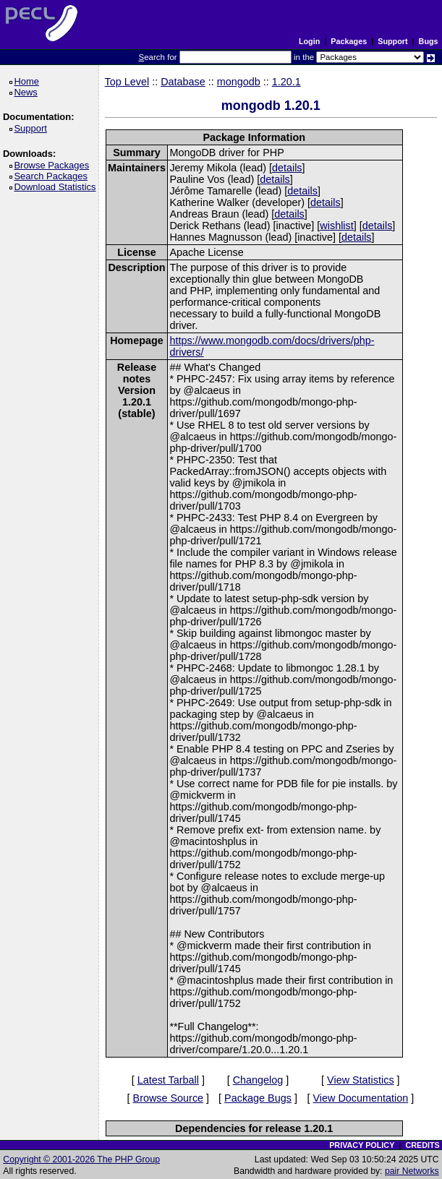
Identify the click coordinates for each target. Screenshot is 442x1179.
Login (309, 41)
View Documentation (360, 1098)
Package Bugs (258, 1098)
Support (392, 41)
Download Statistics (57, 186)
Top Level (127, 81)
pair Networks (412, 1171)
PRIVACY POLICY (361, 1145)
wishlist (336, 225)
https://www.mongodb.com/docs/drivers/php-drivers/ (271, 346)
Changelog (258, 1080)
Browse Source (168, 1098)
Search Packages (53, 176)
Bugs (428, 41)
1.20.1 (286, 81)
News (28, 92)
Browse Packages (54, 165)
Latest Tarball (168, 1080)
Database (183, 81)
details (287, 167)
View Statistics (360, 1080)
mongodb (238, 81)
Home (28, 81)
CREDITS (422, 1145)
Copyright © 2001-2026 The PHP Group (81, 1159)
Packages (349, 41)
